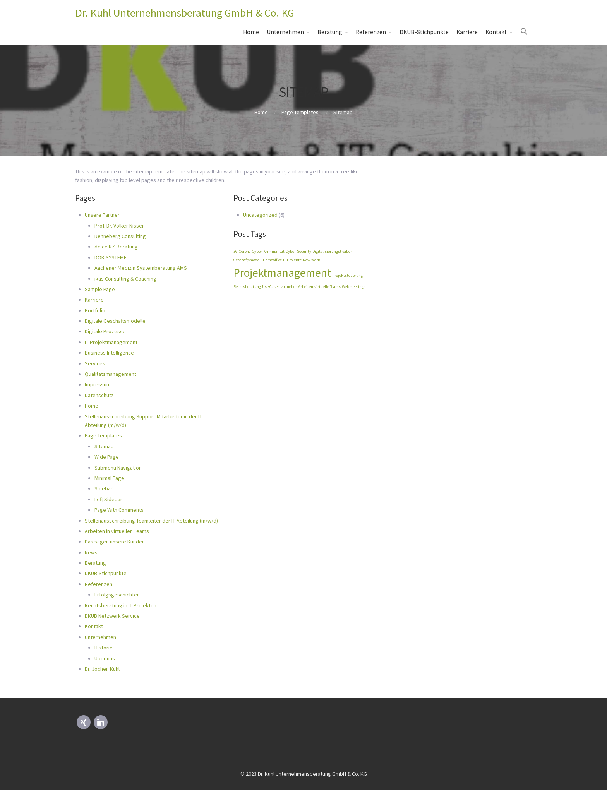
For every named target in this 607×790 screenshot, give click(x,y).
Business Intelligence (109, 352)
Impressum (98, 384)
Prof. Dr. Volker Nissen (119, 225)
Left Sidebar (108, 499)
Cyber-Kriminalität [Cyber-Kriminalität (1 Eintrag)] (268, 251)
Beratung (329, 32)
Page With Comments (119, 509)
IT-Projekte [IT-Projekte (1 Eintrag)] (292, 259)
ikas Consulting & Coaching (125, 278)
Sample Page (100, 289)
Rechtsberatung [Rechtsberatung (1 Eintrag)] (247, 286)
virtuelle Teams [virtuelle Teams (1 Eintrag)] (327, 286)
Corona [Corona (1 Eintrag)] (245, 251)
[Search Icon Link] (524, 32)
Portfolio (95, 310)
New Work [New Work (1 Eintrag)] (311, 259)
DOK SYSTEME (110, 257)
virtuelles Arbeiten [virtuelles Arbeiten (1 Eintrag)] (297, 286)
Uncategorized (260, 214)
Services (95, 363)
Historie (103, 647)
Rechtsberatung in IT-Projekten (120, 605)
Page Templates (300, 112)
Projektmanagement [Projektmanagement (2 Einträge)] (282, 273)
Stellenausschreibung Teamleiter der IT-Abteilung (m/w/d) (151, 520)
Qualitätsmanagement (110, 373)
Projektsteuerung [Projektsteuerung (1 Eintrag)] (347, 275)
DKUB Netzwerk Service (112, 615)
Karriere (467, 32)
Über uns (104, 658)
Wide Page (106, 456)
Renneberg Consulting (120, 236)
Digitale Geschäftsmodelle (115, 320)
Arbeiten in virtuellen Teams (117, 531)
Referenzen (371, 32)
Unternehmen (285, 32)
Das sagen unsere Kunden (115, 541)
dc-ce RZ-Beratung (116, 246)
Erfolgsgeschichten (117, 594)
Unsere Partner (102, 214)
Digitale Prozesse (105, 331)
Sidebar (103, 488)
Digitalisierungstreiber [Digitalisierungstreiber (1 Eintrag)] (332, 251)
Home (251, 32)
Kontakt (496, 32)
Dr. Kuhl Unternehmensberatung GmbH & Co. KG (184, 13)
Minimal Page (109, 478)
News (91, 552)
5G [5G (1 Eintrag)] (235, 251)
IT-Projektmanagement (111, 342)
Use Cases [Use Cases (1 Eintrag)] (270, 286)
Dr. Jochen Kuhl (102, 668)
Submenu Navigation (118, 467)
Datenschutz (99, 395)
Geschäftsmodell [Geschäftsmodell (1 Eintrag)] (247, 259)
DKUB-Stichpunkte (424, 32)
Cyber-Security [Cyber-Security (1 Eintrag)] (298, 251)
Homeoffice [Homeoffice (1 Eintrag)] (272, 259)
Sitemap (104, 446)
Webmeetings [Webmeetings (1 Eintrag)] (353, 286)
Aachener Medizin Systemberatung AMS (140, 267)
